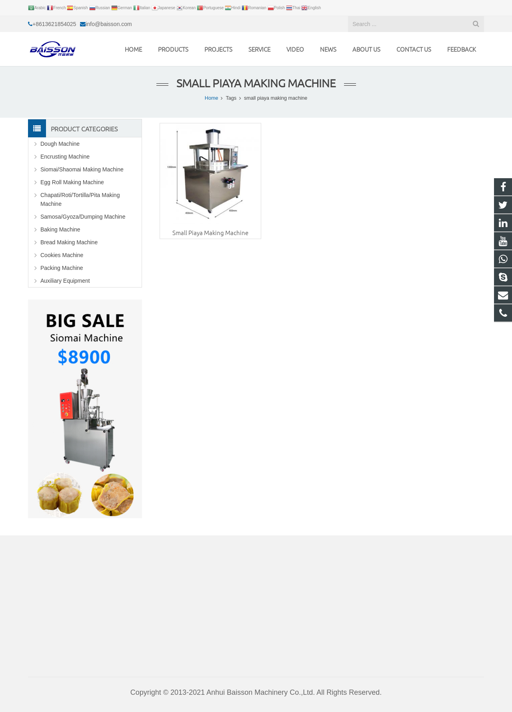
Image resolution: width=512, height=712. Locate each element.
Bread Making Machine (69, 242)
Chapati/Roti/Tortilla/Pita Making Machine (80, 199)
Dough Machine (60, 144)
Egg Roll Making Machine (72, 182)
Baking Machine (60, 229)
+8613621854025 (54, 24)
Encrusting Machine (65, 156)
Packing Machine (61, 268)
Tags (231, 98)
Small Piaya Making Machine (210, 232)
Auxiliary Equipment (65, 281)
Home (211, 98)
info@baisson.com (109, 24)
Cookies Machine (61, 255)
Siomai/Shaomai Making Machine (82, 169)
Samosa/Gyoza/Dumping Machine (82, 216)
